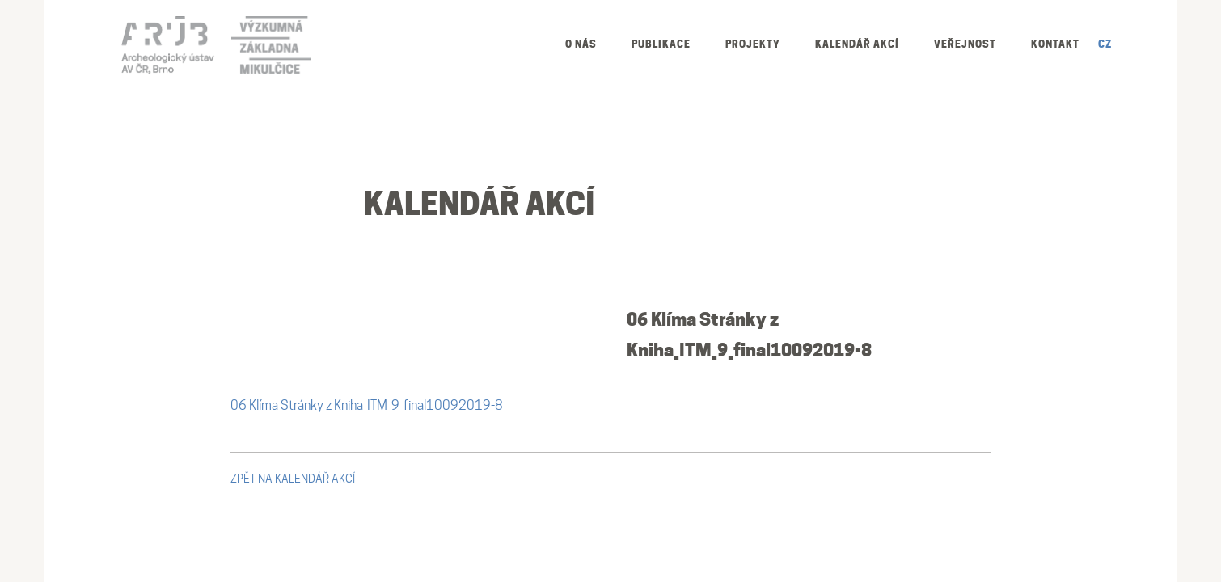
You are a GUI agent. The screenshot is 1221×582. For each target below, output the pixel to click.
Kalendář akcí (857, 44)
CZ (1105, 44)
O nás (581, 44)
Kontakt (1055, 44)
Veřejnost (965, 44)
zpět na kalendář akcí (292, 478)
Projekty (752, 44)
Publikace (661, 44)
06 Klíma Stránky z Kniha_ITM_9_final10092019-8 (366, 405)
